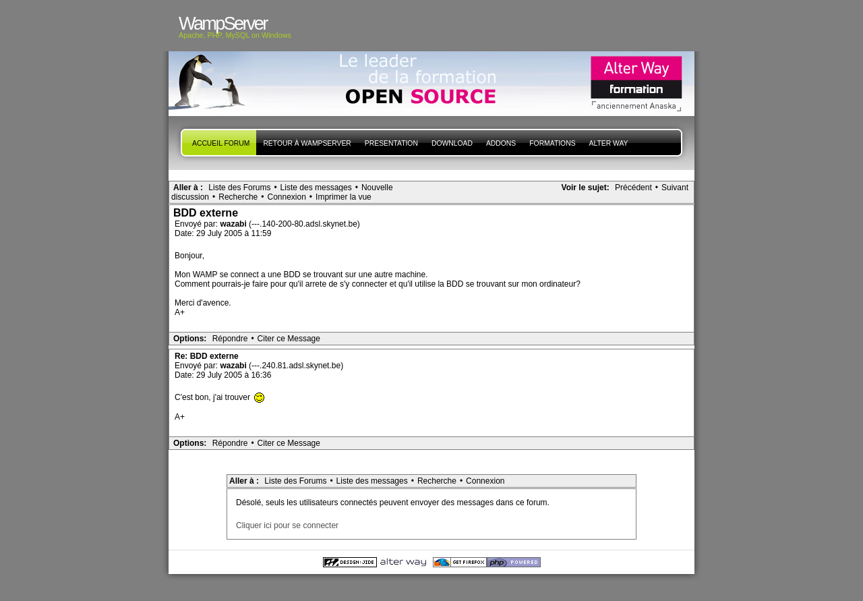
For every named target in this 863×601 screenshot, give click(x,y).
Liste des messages (316, 187)
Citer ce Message (289, 338)
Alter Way (608, 143)
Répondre (230, 338)
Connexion (286, 197)
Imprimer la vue (343, 197)
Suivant (674, 187)
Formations (552, 143)
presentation (391, 143)
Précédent (633, 187)
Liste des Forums (239, 187)
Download (452, 143)
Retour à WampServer (307, 143)
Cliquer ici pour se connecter (287, 525)
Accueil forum (220, 143)
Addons (501, 143)
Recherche (238, 197)
